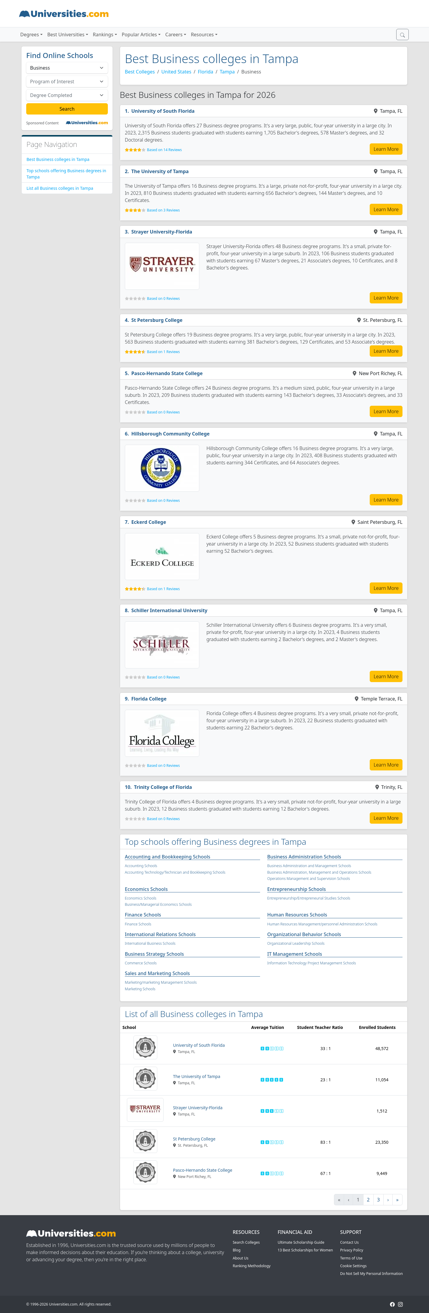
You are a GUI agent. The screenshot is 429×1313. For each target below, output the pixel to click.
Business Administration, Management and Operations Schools (319, 872)
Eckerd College (148, 522)
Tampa (227, 71)
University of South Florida (163, 111)
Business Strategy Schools (154, 954)
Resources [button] (202, 34)
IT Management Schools (294, 954)
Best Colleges (140, 71)
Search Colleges (246, 1242)
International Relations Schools (160, 934)
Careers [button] (174, 34)
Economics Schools (146, 889)
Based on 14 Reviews (164, 149)
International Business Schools (150, 943)
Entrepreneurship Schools (296, 889)
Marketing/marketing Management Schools (161, 982)
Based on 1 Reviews (163, 351)
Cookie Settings (353, 1265)
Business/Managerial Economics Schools (158, 904)
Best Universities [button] (66, 34)
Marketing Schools (140, 988)
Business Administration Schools (304, 856)
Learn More (386, 149)
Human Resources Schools (297, 914)
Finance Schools (143, 914)
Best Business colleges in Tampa (58, 159)
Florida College (149, 698)
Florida (205, 71)
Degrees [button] (29, 34)
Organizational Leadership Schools (295, 943)
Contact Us (349, 1242)
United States (176, 71)
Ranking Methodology (252, 1265)
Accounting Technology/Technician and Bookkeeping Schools (175, 872)
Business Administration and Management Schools (309, 865)
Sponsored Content (42, 123)
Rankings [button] (103, 34)
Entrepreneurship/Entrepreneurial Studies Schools (308, 898)
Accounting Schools (141, 865)
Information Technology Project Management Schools (311, 963)
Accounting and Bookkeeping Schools (167, 856)
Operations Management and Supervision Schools (308, 878)
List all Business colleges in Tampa (60, 188)
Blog (236, 1250)
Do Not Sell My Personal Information (371, 1273)
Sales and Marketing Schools (157, 973)
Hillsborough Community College (170, 433)
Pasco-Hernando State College (167, 373)
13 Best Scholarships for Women (305, 1250)
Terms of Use (351, 1258)
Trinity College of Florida (163, 787)
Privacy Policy (351, 1250)
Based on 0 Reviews (163, 298)
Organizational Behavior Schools (304, 934)
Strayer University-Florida (161, 231)
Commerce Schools (141, 963)
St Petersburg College (157, 320)
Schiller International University (169, 610)
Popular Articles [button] (139, 34)
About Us (240, 1258)
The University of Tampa (160, 171)
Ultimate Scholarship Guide (301, 1242)
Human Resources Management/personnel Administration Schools (322, 924)
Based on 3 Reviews (163, 210)
